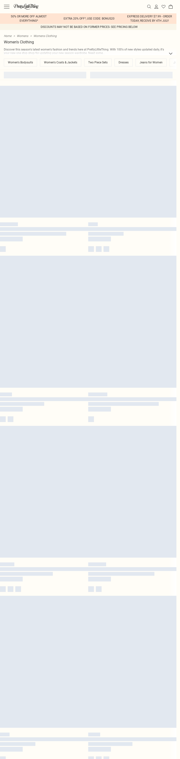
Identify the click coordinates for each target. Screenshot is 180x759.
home (7, 36)
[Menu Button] (7, 7)
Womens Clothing (45, 36)
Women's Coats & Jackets (60, 62)
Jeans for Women (151, 62)
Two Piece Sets (98, 62)
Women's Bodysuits (20, 62)
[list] (88, 18)
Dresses (124, 62)
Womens (22, 36)
